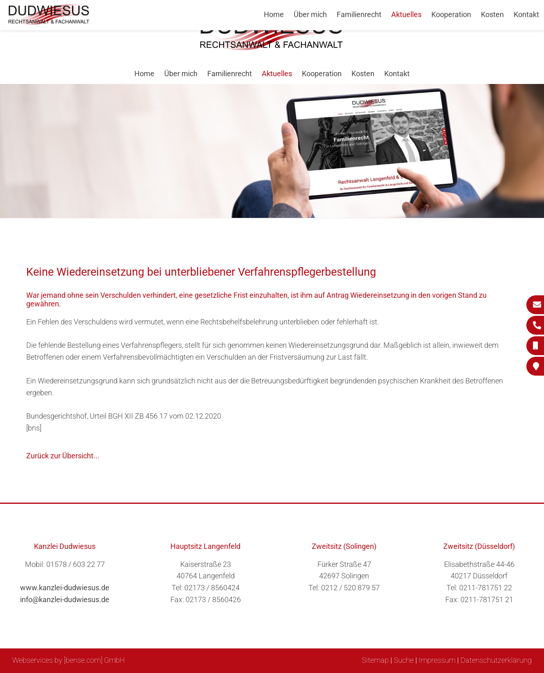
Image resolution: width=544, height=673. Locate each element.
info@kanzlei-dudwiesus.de (64, 599)
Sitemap (375, 660)
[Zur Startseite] (272, 47)
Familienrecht (229, 73)
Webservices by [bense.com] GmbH (68, 660)
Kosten (362, 73)
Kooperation (322, 73)
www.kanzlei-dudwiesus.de (64, 587)
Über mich (180, 73)
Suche (404, 660)
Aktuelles (277, 73)
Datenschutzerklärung (496, 660)
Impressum (437, 660)
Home (144, 73)
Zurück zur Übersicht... (63, 455)
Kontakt (397, 73)
